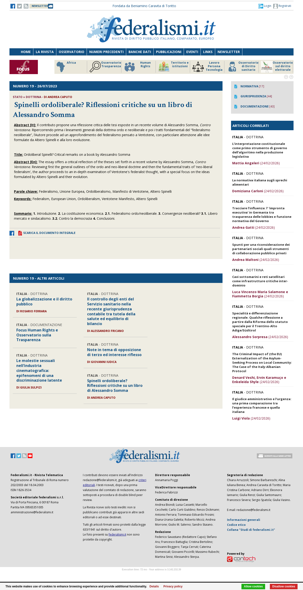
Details (154, 586)
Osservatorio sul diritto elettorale (277, 67)
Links (208, 51)
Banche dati (140, 51)
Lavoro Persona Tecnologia (207, 67)
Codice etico (236, 525)
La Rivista (45, 51)
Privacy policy (173, 586)
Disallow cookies (283, 586)
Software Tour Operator (151, 575)
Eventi (192, 51)
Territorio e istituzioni (173, 67)
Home (26, 51)
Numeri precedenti (106, 51)
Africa (65, 67)
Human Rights (137, 67)
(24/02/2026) (256, 163)
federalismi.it (117, 534)
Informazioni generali (243, 520)
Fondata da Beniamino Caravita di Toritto (144, 6)
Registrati (282, 6)
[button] (265, 6)
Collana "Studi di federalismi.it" (251, 530)
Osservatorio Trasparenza (105, 67)
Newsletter (229, 51)
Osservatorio (71, 51)
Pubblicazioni (168, 51)
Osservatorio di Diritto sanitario (242, 67)
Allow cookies (253, 586)
